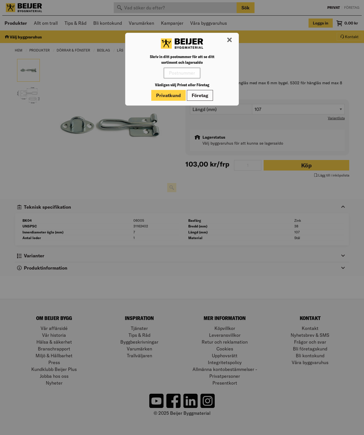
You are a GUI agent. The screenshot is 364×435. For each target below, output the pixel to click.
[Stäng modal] (229, 40)
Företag (200, 95)
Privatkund (168, 95)
